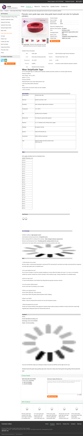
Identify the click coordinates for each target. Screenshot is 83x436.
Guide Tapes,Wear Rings (15, 10)
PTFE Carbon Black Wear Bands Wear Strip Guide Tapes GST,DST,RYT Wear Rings (76, 416)
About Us (37, 6)
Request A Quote (69, 1)
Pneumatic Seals (4, 49)
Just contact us (19, 434)
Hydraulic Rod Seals (5, 22)
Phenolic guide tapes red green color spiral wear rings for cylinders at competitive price (27, 416)
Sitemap (79, 424)
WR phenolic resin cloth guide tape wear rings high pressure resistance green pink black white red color (64, 416)
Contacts (73, 424)
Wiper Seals (3, 30)
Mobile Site (5, 430)
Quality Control (54, 6)
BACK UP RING (4, 44)
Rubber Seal (3, 38)
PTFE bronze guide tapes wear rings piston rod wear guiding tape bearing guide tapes (51, 416)
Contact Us (64, 6)
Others (2, 52)
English (80, 1)
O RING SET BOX (5, 41)
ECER (50, 429)
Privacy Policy (5, 428)
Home (22, 6)
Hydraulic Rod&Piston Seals (7, 19)
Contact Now (56, 41)
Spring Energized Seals (6, 27)
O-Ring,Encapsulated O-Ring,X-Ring (9, 16)
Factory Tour (45, 6)
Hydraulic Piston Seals (6, 25)
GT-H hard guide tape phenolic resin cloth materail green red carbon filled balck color (39, 416)
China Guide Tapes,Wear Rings (17, 428)
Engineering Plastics (5, 47)
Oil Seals (3, 36)
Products (28, 6)
